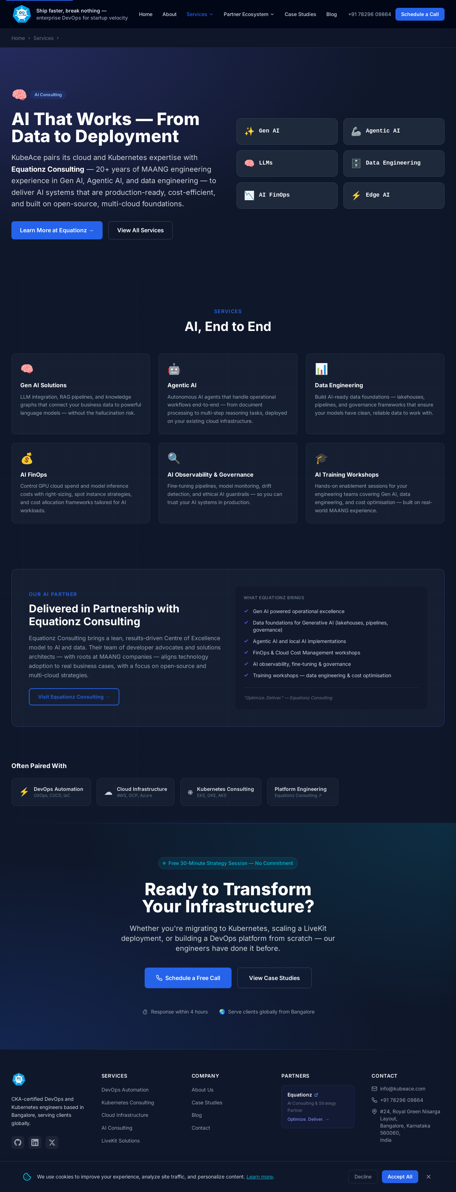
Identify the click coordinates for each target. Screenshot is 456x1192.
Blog (331, 14)
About (169, 14)
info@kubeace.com (398, 1088)
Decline (363, 1176)
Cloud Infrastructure (125, 1115)
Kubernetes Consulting (128, 1102)
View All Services (140, 230)
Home (145, 14)
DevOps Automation (125, 1090)
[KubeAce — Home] (21, 14)
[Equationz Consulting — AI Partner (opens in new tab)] (317, 1106)
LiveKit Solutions (121, 1140)
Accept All (400, 1176)
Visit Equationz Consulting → (74, 697)
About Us (202, 1090)
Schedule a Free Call (188, 977)
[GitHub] (17, 1142)
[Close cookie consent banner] (428, 1176)
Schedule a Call (420, 14)
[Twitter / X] (52, 1142)
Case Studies (300, 14)
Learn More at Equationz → (57, 230)
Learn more (260, 1176)
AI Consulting (117, 1128)
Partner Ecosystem (249, 14)
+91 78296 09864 (369, 14)
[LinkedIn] (34, 1142)
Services (200, 14)
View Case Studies (274, 977)
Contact (201, 1128)
